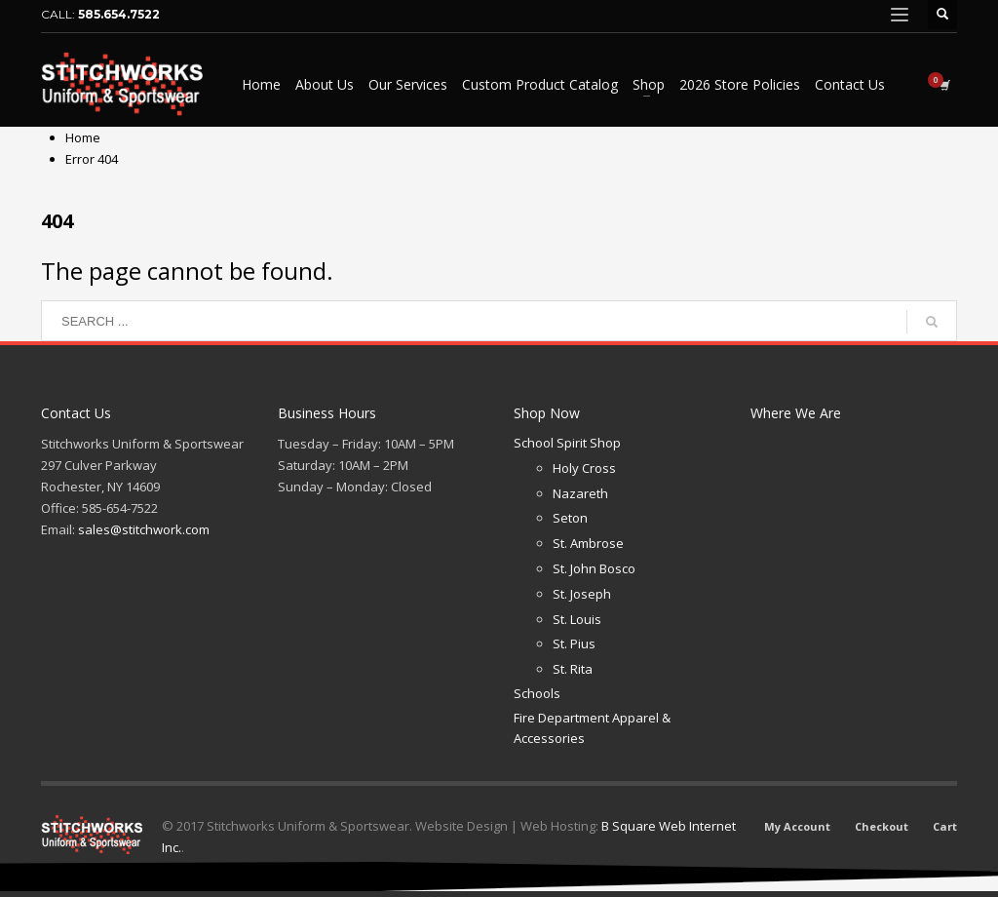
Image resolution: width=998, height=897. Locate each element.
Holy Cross (584, 468)
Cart (945, 826)
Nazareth (580, 493)
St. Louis (577, 619)
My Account (797, 826)
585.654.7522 (119, 14)
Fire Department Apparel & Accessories (592, 728)
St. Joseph (582, 594)
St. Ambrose (588, 543)
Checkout (881, 826)
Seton (570, 517)
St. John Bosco (594, 568)
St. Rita (573, 669)
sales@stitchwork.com (144, 529)
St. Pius (574, 643)
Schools (537, 693)
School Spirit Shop (567, 442)
